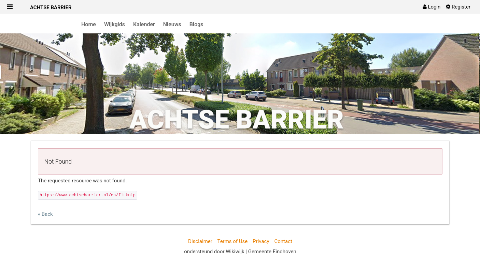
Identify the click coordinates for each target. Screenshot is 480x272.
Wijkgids (114, 24)
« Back (45, 214)
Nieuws (172, 24)
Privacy (261, 241)
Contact (283, 241)
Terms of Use (232, 241)
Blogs (196, 24)
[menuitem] (431, 7)
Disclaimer (200, 241)
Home (88, 24)
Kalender (144, 24)
